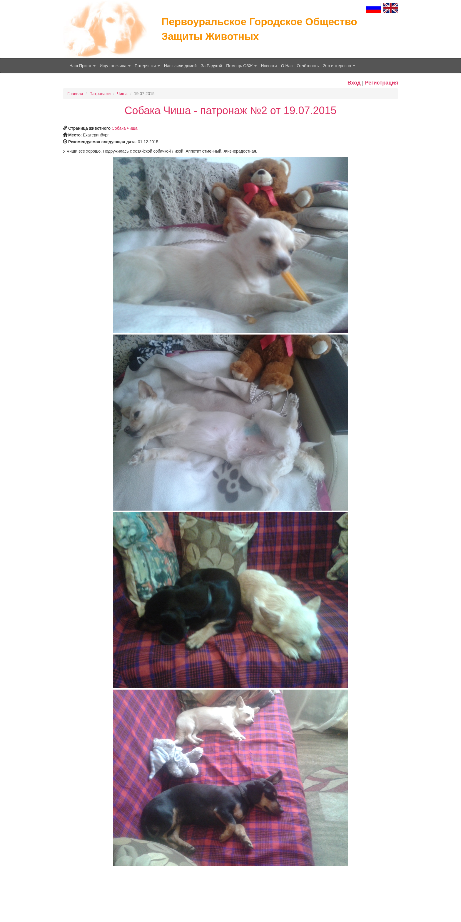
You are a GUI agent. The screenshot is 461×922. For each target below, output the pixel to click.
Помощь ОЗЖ (241, 65)
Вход (354, 83)
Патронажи (100, 93)
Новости (269, 65)
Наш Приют (82, 65)
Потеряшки (147, 65)
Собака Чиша (125, 128)
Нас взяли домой (180, 65)
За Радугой (211, 65)
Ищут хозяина (115, 65)
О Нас (287, 65)
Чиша (122, 93)
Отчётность (308, 65)
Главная (75, 93)
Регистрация (381, 83)
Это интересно (339, 65)
